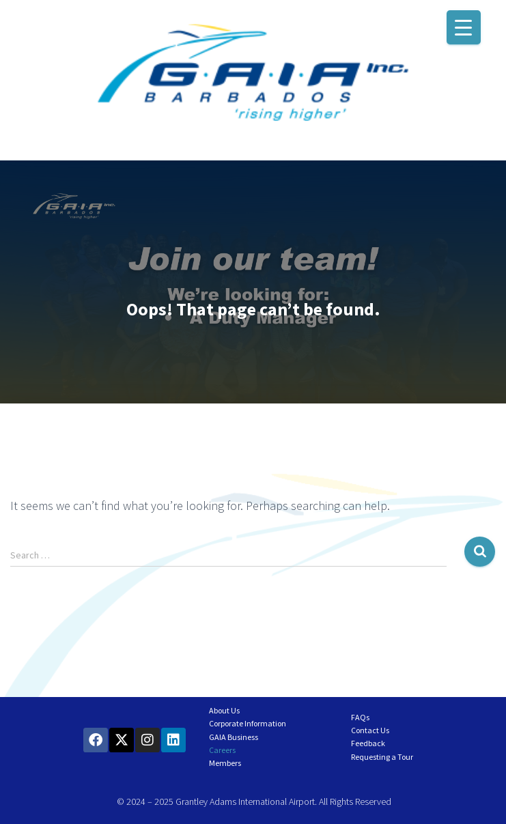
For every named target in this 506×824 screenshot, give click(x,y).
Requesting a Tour (382, 757)
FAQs (360, 717)
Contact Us (370, 730)
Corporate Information (247, 723)
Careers (222, 750)
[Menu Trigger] (464, 27)
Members (225, 763)
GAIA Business (233, 737)
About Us (224, 710)
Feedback (368, 743)
